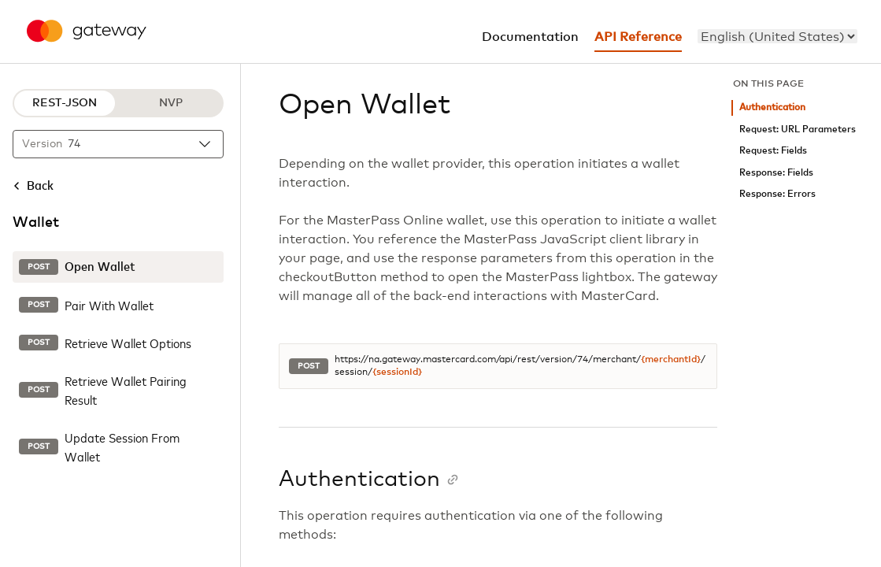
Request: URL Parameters (797, 129)
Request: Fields (773, 151)
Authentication (772, 107)
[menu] (777, 36)
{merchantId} (671, 360)
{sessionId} (397, 372)
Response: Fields (776, 173)
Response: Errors (777, 194)
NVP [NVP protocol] (171, 103)
